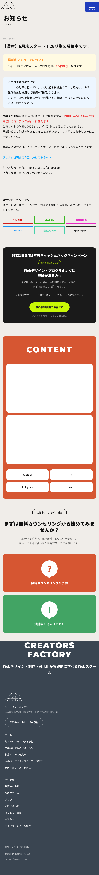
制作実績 (9, 779)
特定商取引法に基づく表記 (18, 854)
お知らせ (9, 819)
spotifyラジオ (81, 230)
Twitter (18, 230)
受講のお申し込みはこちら (19, 748)
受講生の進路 (12, 786)
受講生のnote (49, 230)
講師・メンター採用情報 (17, 847)
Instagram (81, 219)
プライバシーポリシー (16, 859)
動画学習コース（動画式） (19, 767)
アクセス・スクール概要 (18, 826)
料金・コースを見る (15, 754)
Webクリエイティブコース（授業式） (25, 761)
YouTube (17, 219)
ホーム (8, 734)
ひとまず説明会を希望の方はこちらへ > (27, 157)
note (71, 487)
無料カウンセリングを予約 (24, 722)
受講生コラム (12, 793)
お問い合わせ (12, 806)
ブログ (8, 799)
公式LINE (49, 219)
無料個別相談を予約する (49, 307)
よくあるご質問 (13, 812)
